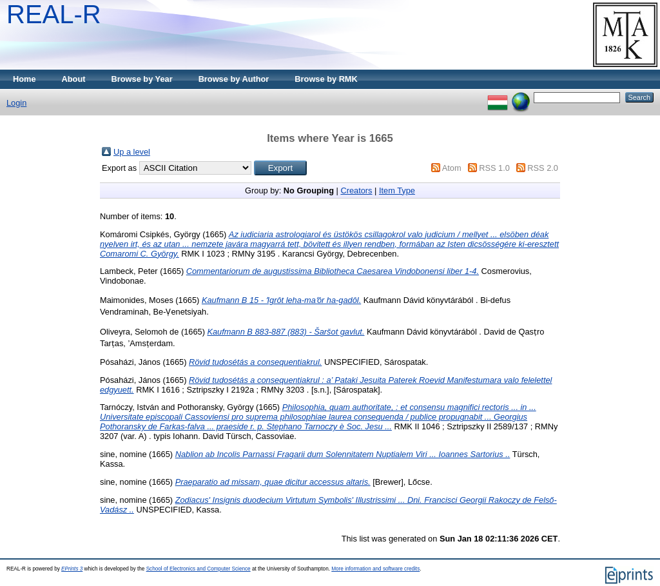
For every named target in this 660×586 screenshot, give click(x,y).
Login (16, 103)
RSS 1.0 (494, 168)
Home (24, 79)
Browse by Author (234, 79)
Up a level (131, 152)
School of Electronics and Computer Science (198, 569)
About (74, 79)
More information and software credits (375, 569)
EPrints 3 (71, 569)
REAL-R (53, 14)
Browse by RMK (326, 79)
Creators (356, 190)
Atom (451, 168)
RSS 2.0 (542, 168)
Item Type (397, 190)
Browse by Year (142, 79)
